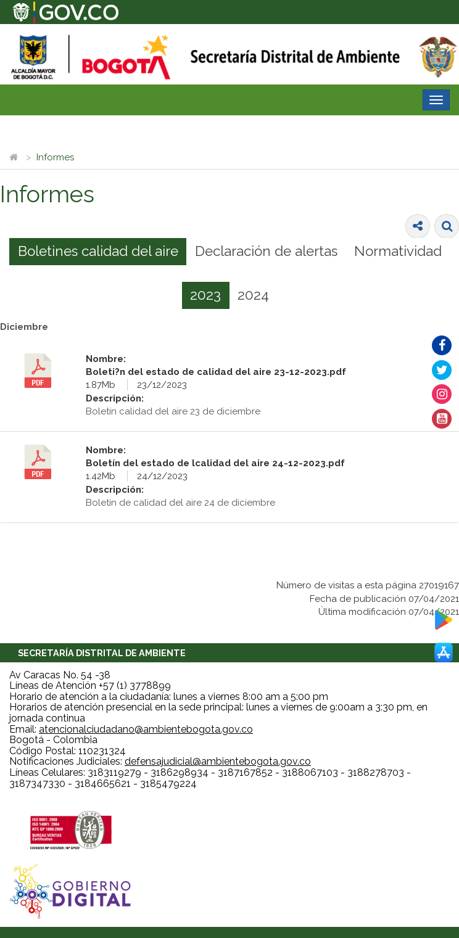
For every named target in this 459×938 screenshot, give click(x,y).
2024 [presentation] (253, 295)
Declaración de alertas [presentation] (266, 251)
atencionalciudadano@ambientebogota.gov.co (146, 729)
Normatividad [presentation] (398, 251)
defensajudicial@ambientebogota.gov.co (218, 761)
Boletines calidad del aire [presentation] (98, 251)
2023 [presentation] (205, 295)
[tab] (97, 251)
